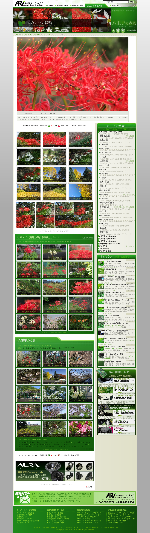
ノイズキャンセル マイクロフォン (89, 517)
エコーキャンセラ (114, 519)
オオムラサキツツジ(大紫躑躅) (60, 442)
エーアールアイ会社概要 (25, 513)
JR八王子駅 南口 (105, 251)
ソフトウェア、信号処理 (55, 521)
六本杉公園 (117, 161)
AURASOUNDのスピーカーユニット (90, 521)
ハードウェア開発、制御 (55, 523)
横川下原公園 (104, 182)
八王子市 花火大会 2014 (107, 236)
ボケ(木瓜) (44, 442)
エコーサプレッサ (128, 519)
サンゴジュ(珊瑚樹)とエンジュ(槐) (57, 444)
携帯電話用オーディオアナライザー (89, 515)
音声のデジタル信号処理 (112, 325)
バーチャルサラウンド (115, 523)
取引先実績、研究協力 (24, 515)
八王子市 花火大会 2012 (107, 241)
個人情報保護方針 (23, 523)
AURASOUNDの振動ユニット (87, 523)
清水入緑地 (104, 224)
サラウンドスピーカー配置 (117, 521)
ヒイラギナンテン (83, 446)
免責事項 (45, 527)
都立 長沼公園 (105, 215)
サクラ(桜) (22, 442)
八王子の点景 (26, 34)
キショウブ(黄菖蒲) (37, 444)
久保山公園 (104, 144)
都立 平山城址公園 (106, 219)
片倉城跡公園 (117, 207)
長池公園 (103, 228)
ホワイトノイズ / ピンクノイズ (118, 515)
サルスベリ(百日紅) (47, 446)
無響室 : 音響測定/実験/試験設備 (28, 521)
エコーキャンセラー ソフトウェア (89, 513)
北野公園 (103, 211)
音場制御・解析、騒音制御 (113, 348)
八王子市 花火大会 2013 (107, 239)
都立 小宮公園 (117, 136)
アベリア (36, 446)
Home (18, 34)
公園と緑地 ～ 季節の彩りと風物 (110, 132)
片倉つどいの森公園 (107, 203)
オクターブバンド (114, 517)
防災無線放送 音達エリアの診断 (58, 519)
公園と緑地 (37, 34)
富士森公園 (104, 173)
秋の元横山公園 (45, 348)
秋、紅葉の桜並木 (33, 442)
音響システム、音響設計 (55, 513)
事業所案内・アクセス (24, 519)
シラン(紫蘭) (76, 442)
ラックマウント (127, 517)
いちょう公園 (104, 165)
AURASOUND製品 (83, 519)
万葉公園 (103, 178)
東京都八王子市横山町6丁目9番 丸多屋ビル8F (101, 527)
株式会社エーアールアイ (74, 527)
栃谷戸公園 (117, 194)
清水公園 (103, 186)
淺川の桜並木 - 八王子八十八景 (63, 348)
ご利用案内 (36, 527)
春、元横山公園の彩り (31, 348)
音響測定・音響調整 (54, 515)
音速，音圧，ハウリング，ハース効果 (121, 513)
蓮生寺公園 (104, 232)
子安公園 (103, 157)
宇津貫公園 (104, 199)
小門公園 (103, 169)
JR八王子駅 (117, 246)
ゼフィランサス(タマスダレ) (66, 446)
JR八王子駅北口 (104, 249)
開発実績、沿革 (22, 517)
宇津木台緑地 (104, 148)
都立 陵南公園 (105, 190)
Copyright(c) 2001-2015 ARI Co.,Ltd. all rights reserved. (75, 530)
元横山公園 (46, 34)
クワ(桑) (73, 444)
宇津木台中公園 (105, 153)
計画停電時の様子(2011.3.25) (109, 244)
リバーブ (119, 327)
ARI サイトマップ (57, 527)
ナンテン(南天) (82, 444)
